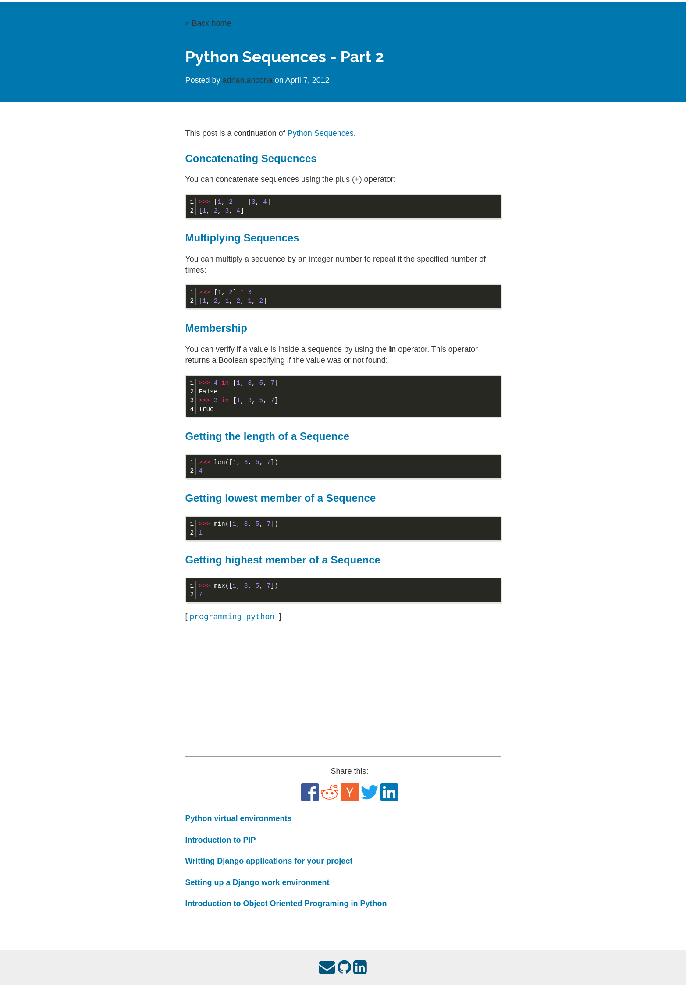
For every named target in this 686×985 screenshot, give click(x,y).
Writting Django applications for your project (269, 861)
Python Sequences (321, 133)
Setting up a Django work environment (257, 882)
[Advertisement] (343, 689)
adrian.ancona (249, 80)
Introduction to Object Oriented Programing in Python (286, 903)
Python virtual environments (238, 818)
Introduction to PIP (220, 840)
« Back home (208, 23)
